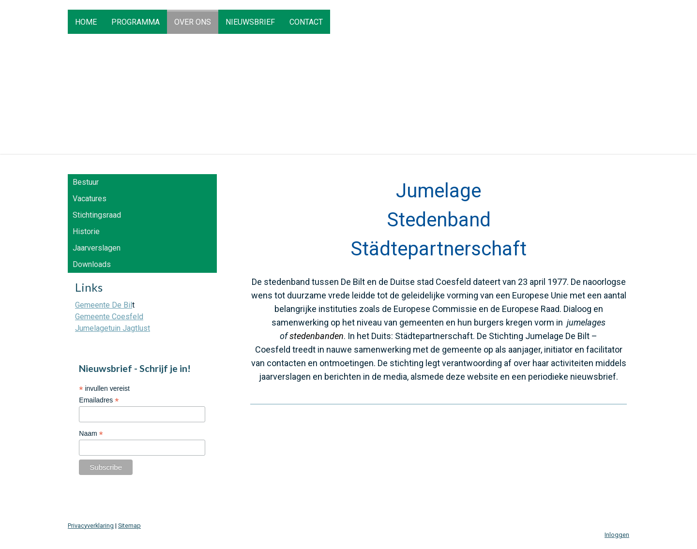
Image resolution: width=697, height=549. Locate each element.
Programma (135, 22)
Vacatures (89, 198)
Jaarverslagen (97, 247)
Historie (86, 231)
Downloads (92, 264)
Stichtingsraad (97, 215)
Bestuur (86, 182)
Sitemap (129, 525)
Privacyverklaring (91, 525)
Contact (306, 22)
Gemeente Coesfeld (109, 316)
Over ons (192, 22)
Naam (91, 433)
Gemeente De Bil (103, 305)
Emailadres (99, 400)
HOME (86, 22)
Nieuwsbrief (250, 22)
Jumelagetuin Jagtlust (112, 328)
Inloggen (617, 534)
